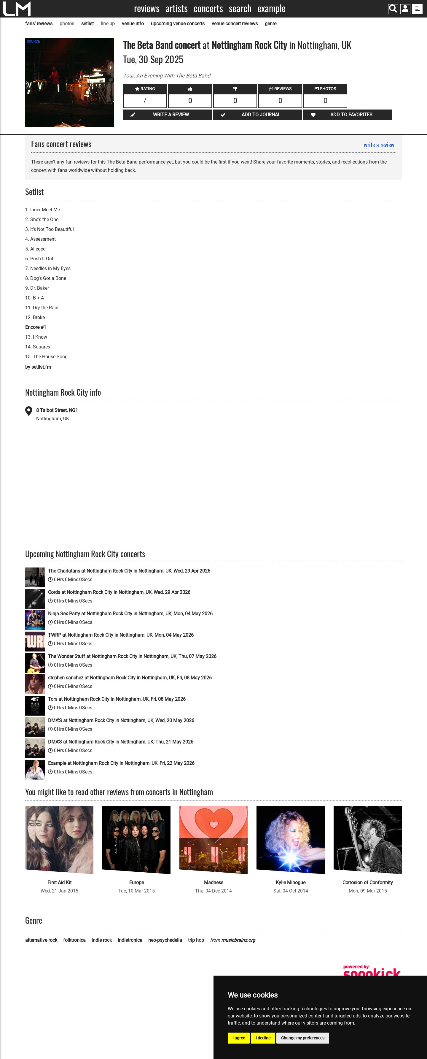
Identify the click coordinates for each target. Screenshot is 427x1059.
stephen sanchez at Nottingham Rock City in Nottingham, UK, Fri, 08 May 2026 (130, 678)
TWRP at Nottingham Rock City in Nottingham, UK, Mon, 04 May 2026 (121, 635)
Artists (176, 8)
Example (271, 8)
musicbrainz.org (238, 940)
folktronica (74, 940)
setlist (87, 23)
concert (186, 45)
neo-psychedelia (165, 940)
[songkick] (372, 974)
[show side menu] (417, 9)
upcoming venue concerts (178, 23)
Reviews (147, 8)
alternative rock (41, 940)
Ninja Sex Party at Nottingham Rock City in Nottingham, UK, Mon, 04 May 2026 (130, 613)
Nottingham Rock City (249, 45)
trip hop (196, 940)
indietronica (130, 940)
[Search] (393, 9)
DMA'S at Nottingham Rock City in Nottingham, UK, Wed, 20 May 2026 (121, 720)
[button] (405, 9)
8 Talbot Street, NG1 (57, 410)
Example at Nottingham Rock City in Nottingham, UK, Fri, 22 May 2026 (121, 763)
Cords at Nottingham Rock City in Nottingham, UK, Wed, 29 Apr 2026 (119, 592)
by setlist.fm (38, 367)
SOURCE (33, 41)
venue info (133, 23)
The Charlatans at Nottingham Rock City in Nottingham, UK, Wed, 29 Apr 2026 (129, 571)
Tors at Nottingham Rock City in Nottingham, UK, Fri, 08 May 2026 (117, 699)
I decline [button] (263, 1038)
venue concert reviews (235, 23)
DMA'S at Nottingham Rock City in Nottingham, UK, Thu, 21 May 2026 (120, 742)
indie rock (102, 940)
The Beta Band (148, 45)
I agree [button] (238, 1038)
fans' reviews (38, 23)
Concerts (208, 8)
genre (270, 23)
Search (240, 8)
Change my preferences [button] (302, 1038)
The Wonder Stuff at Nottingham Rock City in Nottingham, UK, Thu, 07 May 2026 (132, 656)
